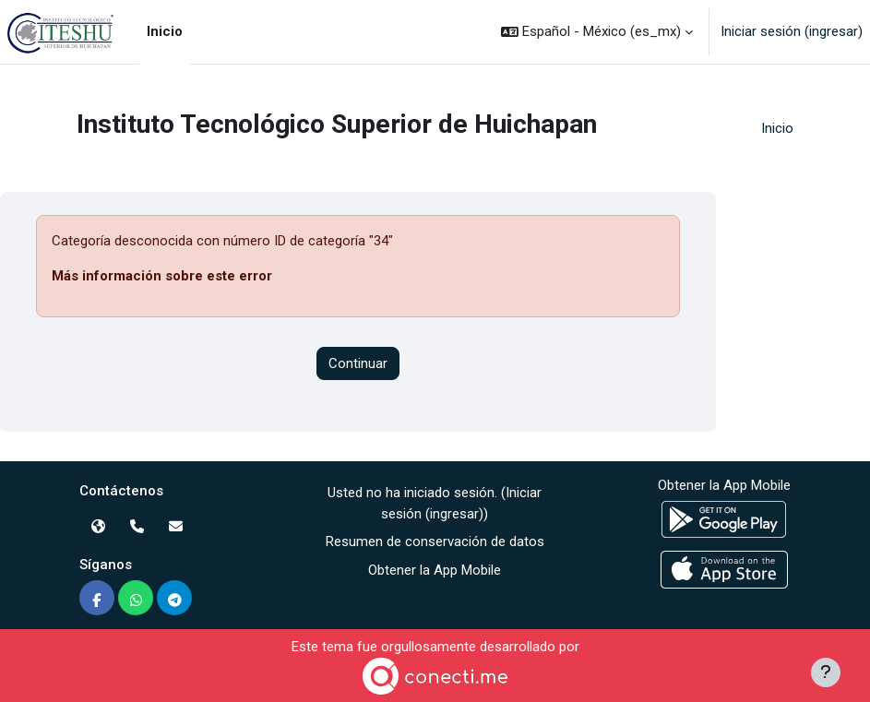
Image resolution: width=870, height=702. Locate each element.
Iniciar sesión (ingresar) (792, 31)
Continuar (357, 363)
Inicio (777, 128)
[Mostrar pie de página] (825, 672)
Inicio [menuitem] (165, 31)
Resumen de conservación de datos (435, 541)
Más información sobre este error (162, 276)
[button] (597, 32)
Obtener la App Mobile (434, 570)
